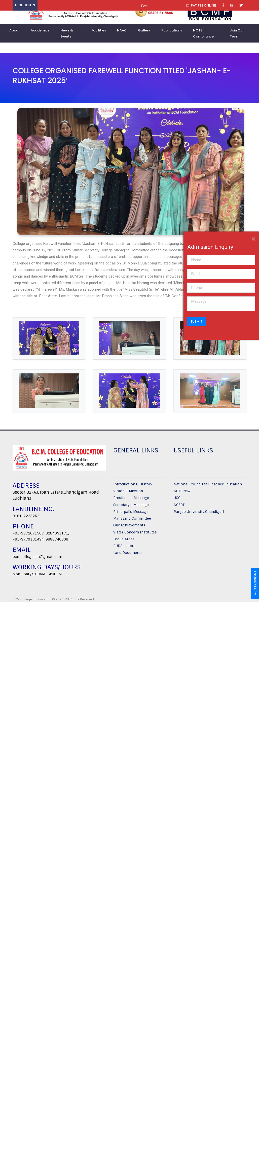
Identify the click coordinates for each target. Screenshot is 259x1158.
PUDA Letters (124, 547)
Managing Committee (132, 520)
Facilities (98, 30)
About (14, 30)
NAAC (122, 30)
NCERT (179, 506)
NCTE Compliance (203, 33)
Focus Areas (123, 540)
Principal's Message (131, 513)
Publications (171, 30)
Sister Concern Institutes (135, 534)
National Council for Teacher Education (208, 486)
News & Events (66, 33)
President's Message (131, 499)
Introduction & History (132, 486)
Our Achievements (129, 527)
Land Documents (127, 554)
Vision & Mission (128, 492)
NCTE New (182, 492)
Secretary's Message (131, 506)
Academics (40, 30)
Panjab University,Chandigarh (199, 513)
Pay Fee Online (201, 5)
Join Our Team (237, 33)
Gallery (144, 30)
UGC (177, 499)
